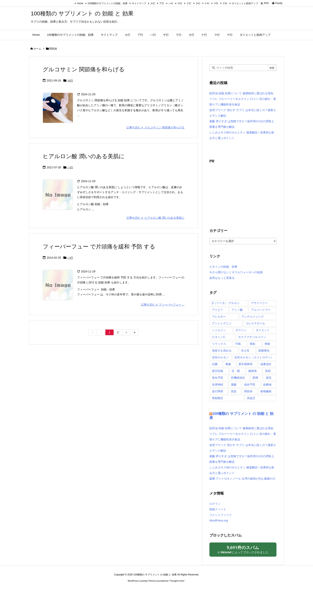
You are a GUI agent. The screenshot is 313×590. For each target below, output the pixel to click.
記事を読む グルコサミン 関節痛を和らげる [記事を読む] (155, 127)
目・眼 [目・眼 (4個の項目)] (236, 370)
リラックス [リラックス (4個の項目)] (219, 343)
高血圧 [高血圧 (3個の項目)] (251, 398)
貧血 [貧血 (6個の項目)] (234, 391)
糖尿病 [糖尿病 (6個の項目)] (252, 370)
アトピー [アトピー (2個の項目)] (217, 309)
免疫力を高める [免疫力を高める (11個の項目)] (222, 350)
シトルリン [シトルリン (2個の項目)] (219, 330)
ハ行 (170, 3)
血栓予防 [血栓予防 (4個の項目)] (249, 384)
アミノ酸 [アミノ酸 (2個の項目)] (237, 309)
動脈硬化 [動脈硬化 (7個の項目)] (264, 350)
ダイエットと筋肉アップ (245, 3)
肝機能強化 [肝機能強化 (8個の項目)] (238, 377)
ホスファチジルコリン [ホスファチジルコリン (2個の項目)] (252, 337)
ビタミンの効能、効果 (223, 266)
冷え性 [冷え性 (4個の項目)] (245, 350)
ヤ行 (225, 3)
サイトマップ (139, 3)
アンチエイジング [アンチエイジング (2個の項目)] (252, 316)
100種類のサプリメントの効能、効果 (108, 3)
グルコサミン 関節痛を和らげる (84, 69)
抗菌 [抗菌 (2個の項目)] (215, 364)
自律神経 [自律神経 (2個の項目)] (217, 384)
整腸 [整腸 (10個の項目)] (228, 364)
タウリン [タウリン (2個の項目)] (241, 330)
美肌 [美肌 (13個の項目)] (268, 370)
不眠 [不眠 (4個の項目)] (238, 343)
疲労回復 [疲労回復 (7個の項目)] (217, 370)
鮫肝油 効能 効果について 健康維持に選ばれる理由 (241, 93)
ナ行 (207, 3)
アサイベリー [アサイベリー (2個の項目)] (259, 303)
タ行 (198, 3)
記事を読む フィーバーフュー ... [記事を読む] (162, 304)
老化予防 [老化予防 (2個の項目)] (217, 377)
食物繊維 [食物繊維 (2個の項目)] (265, 391)
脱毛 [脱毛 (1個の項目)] (268, 377)
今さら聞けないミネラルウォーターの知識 (235, 272)
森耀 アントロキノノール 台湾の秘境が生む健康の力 (242, 478)
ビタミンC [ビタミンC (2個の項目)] (218, 337)
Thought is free (177, 581)
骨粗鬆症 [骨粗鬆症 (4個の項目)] (217, 398)
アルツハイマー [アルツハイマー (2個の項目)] (261, 309)
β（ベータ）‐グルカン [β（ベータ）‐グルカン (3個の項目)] (226, 303)
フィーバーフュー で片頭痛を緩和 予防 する (99, 246)
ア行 (161, 3)
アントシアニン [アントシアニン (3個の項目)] (222, 323)
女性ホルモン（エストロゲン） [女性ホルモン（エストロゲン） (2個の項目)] (253, 357)
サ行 (179, 3)
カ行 (152, 3)
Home (80, 3)
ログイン (215, 503)
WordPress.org (218, 520)
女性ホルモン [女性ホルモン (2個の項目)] (220, 357)
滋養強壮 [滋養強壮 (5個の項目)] (265, 364)
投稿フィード (217, 509)
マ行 (216, 3)
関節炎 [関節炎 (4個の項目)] (248, 391)
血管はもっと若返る (222, 277)
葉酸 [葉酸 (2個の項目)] (234, 384)
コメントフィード (220, 514)
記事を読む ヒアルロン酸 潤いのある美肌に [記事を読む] (155, 217)
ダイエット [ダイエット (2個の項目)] (263, 330)
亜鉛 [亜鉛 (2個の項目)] (252, 343)
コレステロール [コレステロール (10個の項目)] (255, 323)
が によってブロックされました (243, 549)
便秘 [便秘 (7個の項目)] (267, 343)
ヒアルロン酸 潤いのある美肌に (84, 156)
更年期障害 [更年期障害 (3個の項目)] (246, 364)
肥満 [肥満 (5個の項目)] (255, 377)
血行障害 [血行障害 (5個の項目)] (217, 391)
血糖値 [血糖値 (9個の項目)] (267, 384)
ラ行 (188, 3)
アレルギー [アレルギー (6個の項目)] (219, 316)
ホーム (37, 48)
